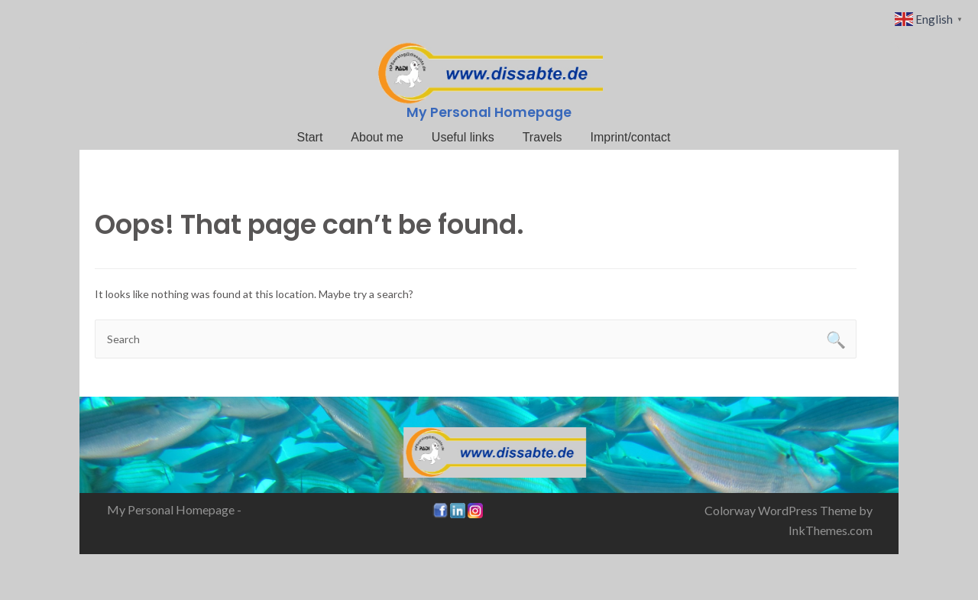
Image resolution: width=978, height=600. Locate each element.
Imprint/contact (631, 137)
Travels (542, 137)
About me (377, 137)
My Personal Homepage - (174, 509)
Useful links (463, 137)
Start (310, 137)
